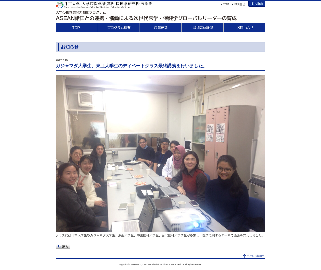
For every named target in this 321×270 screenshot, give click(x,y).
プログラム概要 (119, 27)
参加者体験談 (202, 27)
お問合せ (244, 27)
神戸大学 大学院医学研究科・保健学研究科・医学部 (104, 5)
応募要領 (160, 27)
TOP (77, 27)
